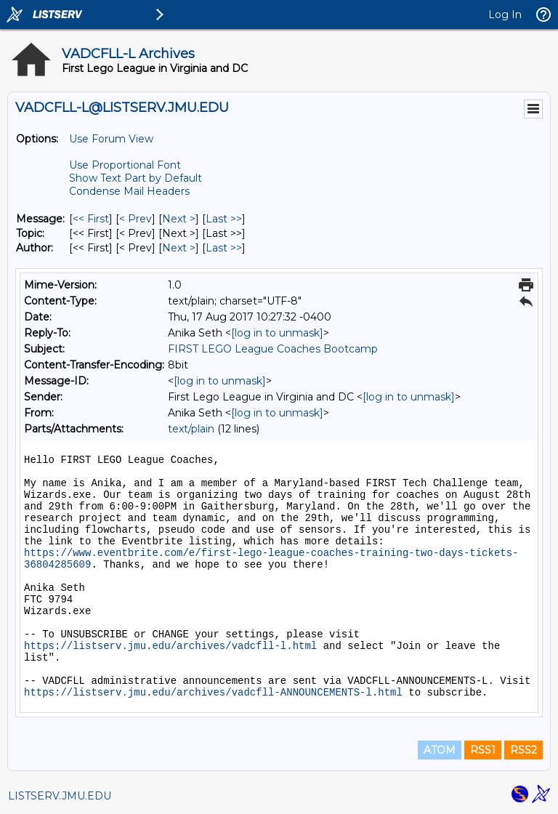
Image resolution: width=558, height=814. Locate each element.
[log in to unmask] (277, 332)
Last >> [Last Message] (224, 218)
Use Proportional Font (125, 165)
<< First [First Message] (91, 218)
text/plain (191, 428)
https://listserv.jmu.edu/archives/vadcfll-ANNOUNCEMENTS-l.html (213, 692)
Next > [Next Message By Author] (178, 247)
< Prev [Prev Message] (135, 218)
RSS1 (483, 750)
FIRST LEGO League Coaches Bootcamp (273, 348)
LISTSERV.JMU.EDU (59, 795)
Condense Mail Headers (129, 191)
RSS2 (523, 750)
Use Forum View (111, 138)
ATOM (440, 750)
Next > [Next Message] (178, 218)
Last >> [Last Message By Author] (224, 247)
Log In (505, 14)
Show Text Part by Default (135, 178)
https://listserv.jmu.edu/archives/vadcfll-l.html (170, 646)
